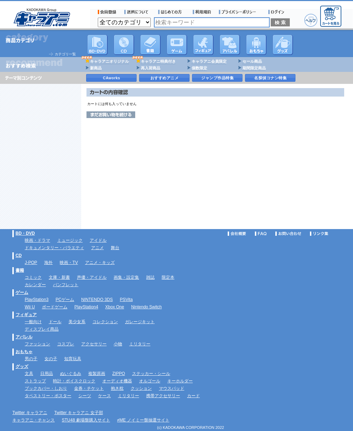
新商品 (96, 68)
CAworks (111, 78)
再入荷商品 (150, 68)
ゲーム (22, 292)
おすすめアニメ (164, 78)
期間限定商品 (254, 68)
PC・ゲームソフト (177, 45)
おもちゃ (256, 45)
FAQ (261, 234)
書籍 (150, 45)
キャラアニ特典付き (158, 61)
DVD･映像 (97, 45)
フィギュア (203, 45)
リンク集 (319, 234)
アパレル (230, 45)
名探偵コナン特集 (270, 78)
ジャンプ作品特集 (217, 78)
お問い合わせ (288, 234)
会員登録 (107, 12)
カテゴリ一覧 (65, 54)
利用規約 (202, 12)
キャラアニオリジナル (109, 61)
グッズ (283, 45)
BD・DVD (25, 233)
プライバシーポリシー (240, 12)
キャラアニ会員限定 (209, 61)
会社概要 (237, 234)
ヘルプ (310, 20)
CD (124, 45)
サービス (171, 12)
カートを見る (330, 16)
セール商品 (252, 61)
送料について (137, 12)
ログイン (277, 12)
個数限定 (199, 68)
